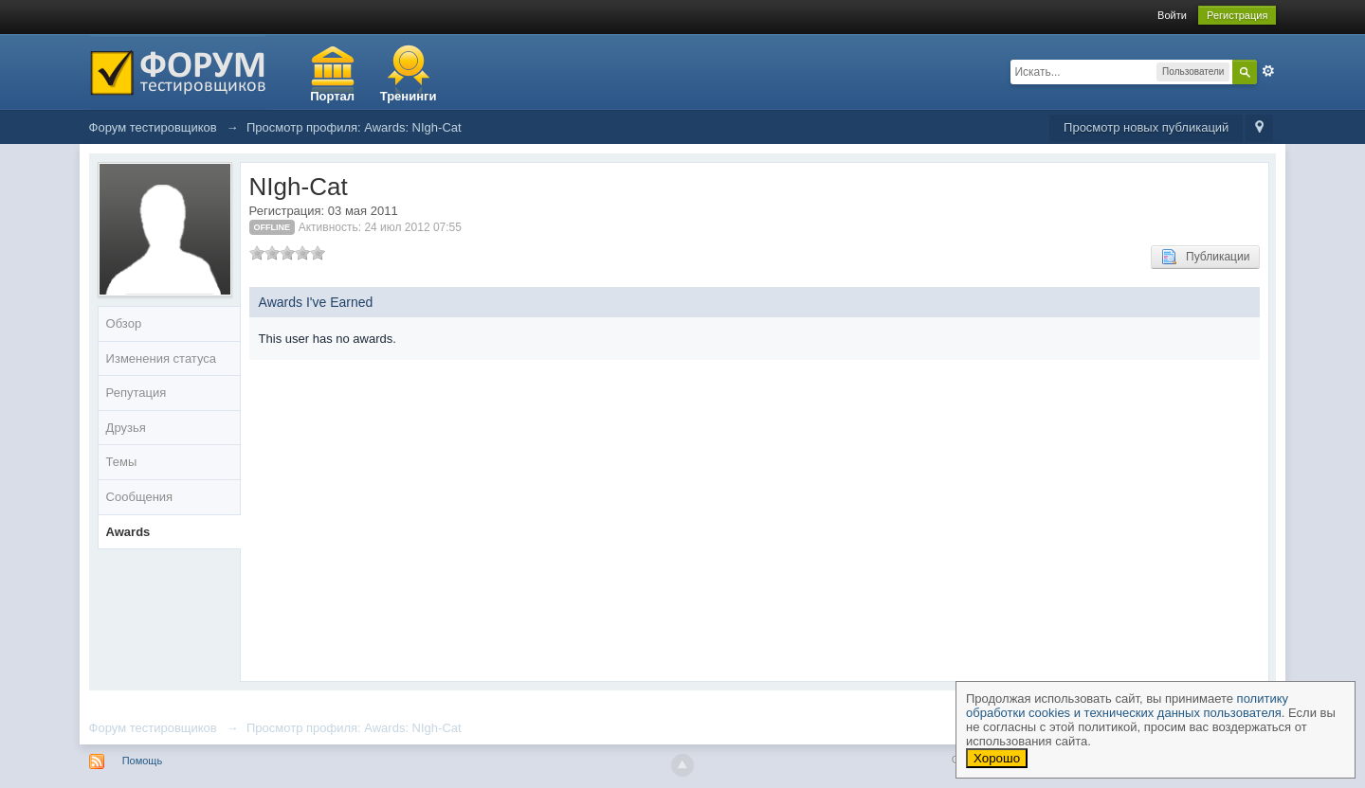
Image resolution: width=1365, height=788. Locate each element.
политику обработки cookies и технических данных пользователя (1127, 705)
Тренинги (408, 96)
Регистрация (1237, 15)
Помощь (142, 760)
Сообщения (139, 497)
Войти (1172, 15)
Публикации (1205, 256)
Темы (121, 462)
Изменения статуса (161, 358)
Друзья (126, 428)
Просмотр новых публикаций (1146, 127)
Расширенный (1268, 71)
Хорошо (997, 758)
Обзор (124, 323)
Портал (332, 96)
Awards (128, 532)
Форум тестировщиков (153, 728)
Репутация (136, 392)
